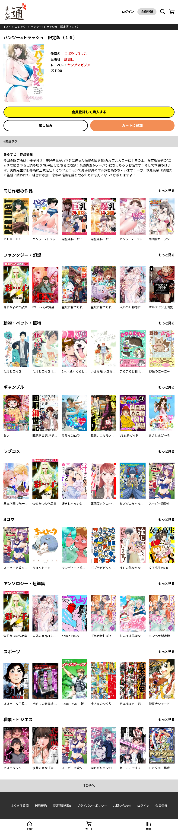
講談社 (69, 59)
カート (89, 829)
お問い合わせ (122, 806)
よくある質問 (20, 806)
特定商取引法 (62, 806)
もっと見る (166, 191)
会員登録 (147, 11)
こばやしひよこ (75, 54)
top (6, 26)
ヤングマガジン (78, 65)
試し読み (46, 125)
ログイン (128, 11)
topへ (89, 785)
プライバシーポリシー (92, 806)
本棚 (148, 829)
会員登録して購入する (89, 112)
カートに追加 (132, 125)
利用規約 (41, 806)
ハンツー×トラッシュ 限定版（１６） (55, 26)
